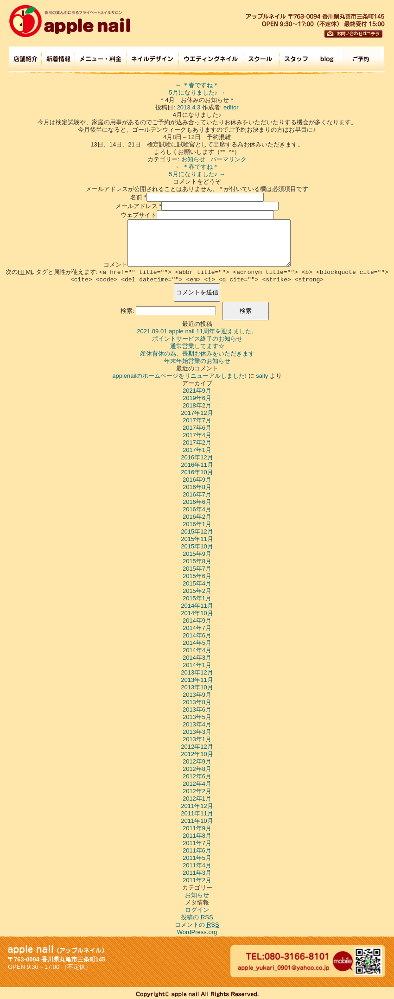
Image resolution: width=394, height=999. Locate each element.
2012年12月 (197, 746)
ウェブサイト (139, 214)
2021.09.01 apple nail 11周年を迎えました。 (197, 331)
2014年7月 (197, 627)
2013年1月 (197, 739)
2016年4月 (197, 509)
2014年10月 (197, 613)
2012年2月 (197, 791)
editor (231, 107)
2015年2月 (197, 590)
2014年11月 (197, 605)
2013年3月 (197, 731)
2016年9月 (197, 479)
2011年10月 (197, 820)
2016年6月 (197, 501)
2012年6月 (197, 776)
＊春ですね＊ (197, 85)
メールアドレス (136, 206)
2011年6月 (197, 850)
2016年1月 (197, 524)
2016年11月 (197, 464)
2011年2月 (197, 880)
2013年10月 (197, 687)
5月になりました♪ (197, 92)
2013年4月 (197, 724)
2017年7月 (197, 420)
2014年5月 (197, 642)
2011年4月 (197, 865)
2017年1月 (197, 449)
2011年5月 (197, 857)
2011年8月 (197, 835)
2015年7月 (197, 568)
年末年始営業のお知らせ (197, 360)
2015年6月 (197, 576)
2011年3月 (197, 872)
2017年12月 (197, 412)
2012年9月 (197, 761)
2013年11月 (197, 679)
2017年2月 (197, 442)
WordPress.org (197, 932)
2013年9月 (197, 694)
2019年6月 (197, 398)
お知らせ (193, 159)
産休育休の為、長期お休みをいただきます (197, 353)
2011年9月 (197, 828)
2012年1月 (197, 798)
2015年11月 (197, 538)
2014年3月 (197, 657)
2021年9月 (197, 390)
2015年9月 (197, 553)
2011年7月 (197, 843)
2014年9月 (197, 620)
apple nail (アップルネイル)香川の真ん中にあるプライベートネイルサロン (69, 21)
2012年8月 (197, 768)
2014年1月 (197, 665)
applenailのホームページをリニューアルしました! (179, 375)
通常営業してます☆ (197, 346)
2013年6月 (197, 709)
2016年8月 (197, 487)
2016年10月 (197, 472)
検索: (127, 310)
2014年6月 (197, 635)
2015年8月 (197, 561)
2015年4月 (197, 583)
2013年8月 (197, 702)
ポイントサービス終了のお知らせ (197, 338)
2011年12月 (197, 805)
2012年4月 (197, 783)
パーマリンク (228, 159)
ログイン (197, 909)
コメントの (197, 924)
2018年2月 (197, 405)
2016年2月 (197, 516)
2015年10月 (197, 546)
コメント (115, 264)
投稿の (197, 917)
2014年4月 (197, 650)
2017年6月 (197, 427)
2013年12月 (197, 672)
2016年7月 (197, 494)
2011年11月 (197, 813)
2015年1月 (197, 598)
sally (262, 375)
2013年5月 (197, 716)
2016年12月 (197, 457)
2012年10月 (197, 754)
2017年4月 (197, 435)
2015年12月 (197, 531)
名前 (136, 197)
